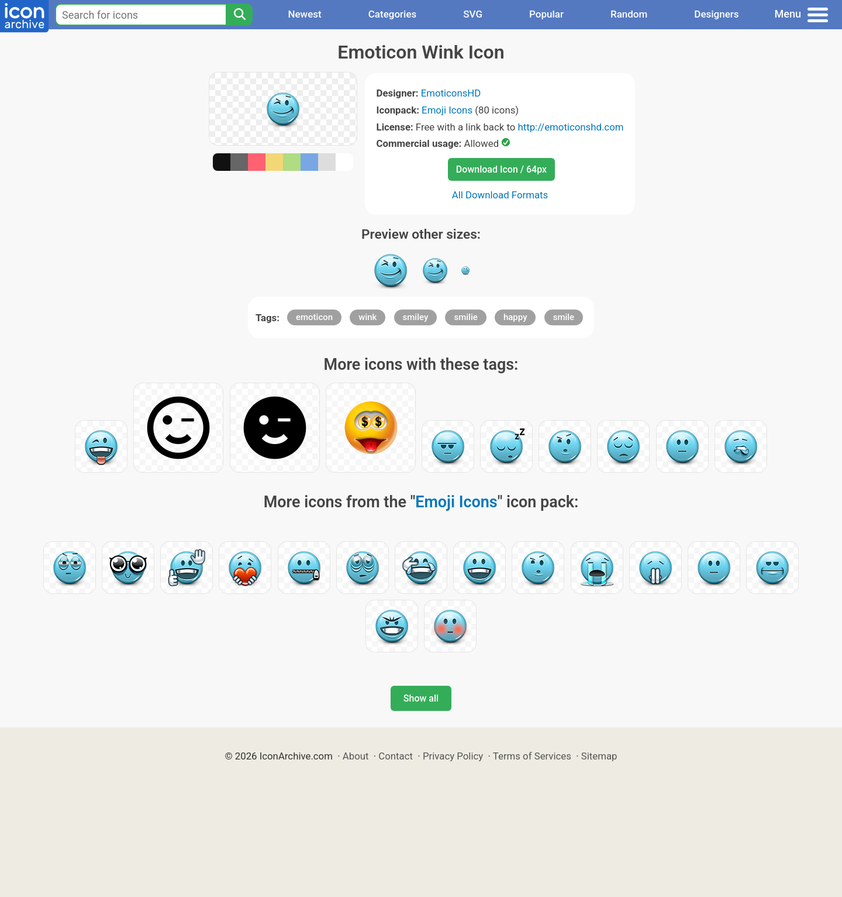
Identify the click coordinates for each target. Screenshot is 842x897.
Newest (304, 14)
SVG (472, 14)
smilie (465, 317)
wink (367, 317)
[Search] (239, 15)
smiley (416, 317)
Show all (421, 698)
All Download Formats (500, 195)
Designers (716, 14)
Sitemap (599, 756)
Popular (546, 14)
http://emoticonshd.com (570, 127)
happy (515, 317)
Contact (395, 756)
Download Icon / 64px (501, 169)
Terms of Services (532, 756)
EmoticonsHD (451, 93)
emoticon (314, 317)
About (356, 756)
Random (628, 14)
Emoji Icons (447, 110)
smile (563, 317)
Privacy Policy (453, 756)
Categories (392, 14)
